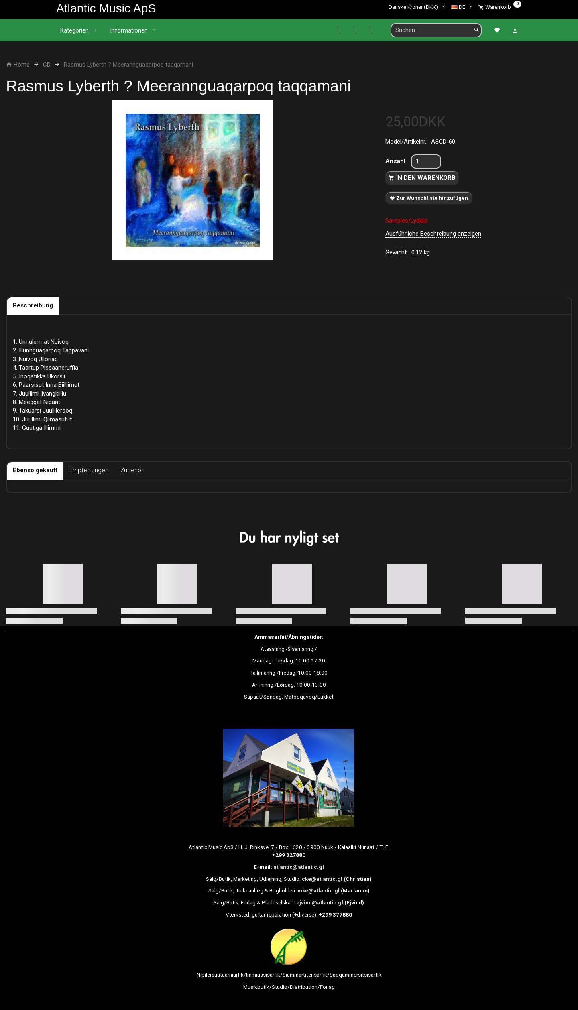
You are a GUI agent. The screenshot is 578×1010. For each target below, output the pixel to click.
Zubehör (131, 470)
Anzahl (396, 161)
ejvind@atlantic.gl (319, 902)
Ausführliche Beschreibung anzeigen (433, 233)
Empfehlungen (88, 470)
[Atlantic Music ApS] (106, 8)
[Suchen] (477, 30)
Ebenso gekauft (35, 470)
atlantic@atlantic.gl (298, 867)
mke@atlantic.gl (318, 890)
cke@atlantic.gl (322, 879)
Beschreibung (33, 305)
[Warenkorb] (500, 7)
